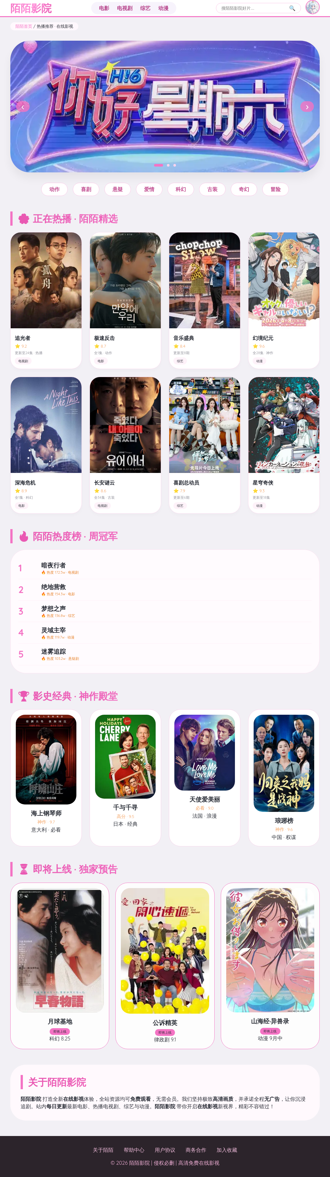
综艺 (145, 8)
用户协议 (165, 1150)
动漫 (163, 8)
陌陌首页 (23, 26)
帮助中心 (134, 1150)
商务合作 (196, 1150)
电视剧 (124, 8)
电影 (104, 8)
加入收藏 (227, 1150)
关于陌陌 (103, 1150)
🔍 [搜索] (292, 8)
